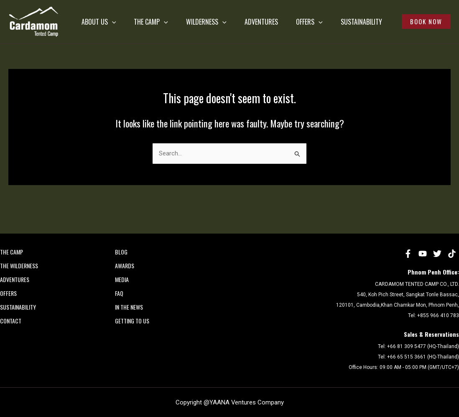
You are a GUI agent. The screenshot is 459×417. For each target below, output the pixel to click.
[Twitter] (437, 254)
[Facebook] (408, 254)
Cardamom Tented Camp (10, 48)
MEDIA (122, 279)
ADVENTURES (268, 17)
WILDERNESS (206, 16)
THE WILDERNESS (19, 265)
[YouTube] (423, 254)
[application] (97, 16)
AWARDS (124, 265)
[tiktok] (452, 254)
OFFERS (323, 16)
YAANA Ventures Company (246, 402)
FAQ (119, 293)
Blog (121, 251)
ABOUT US (84, 16)
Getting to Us (132, 320)
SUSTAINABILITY (87, 50)
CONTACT (10, 320)
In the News (129, 307)
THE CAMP (144, 16)
